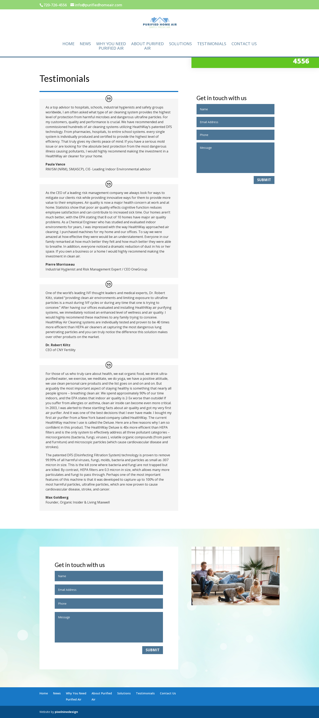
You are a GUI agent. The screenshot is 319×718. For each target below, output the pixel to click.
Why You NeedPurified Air (111, 46)
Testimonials (211, 44)
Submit (264, 179)
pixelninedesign (66, 712)
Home (68, 44)
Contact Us (244, 44)
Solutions (180, 44)
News (85, 44)
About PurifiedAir (147, 46)
